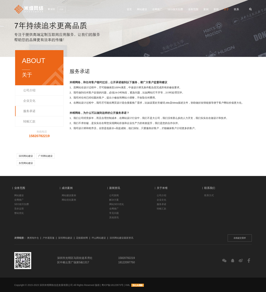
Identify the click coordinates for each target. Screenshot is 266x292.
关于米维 (162, 188)
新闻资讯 (114, 188)
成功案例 (67, 188)
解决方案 (114, 199)
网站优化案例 (69, 199)
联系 (236, 9)
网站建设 (142, 9)
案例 (205, 9)
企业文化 (29, 100)
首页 (129, 9)
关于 (226, 9)
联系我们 (209, 188)
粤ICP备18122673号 (112, 285)
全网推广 (157, 9)
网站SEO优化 (116, 204)
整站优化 (19, 213)
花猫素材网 (82, 237)
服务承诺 (29, 111)
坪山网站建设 (99, 237)
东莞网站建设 (26, 163)
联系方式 (209, 195)
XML (127, 285)
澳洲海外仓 (33, 237)
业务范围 (193, 9)
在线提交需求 (240, 238)
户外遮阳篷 (48, 237)
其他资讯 (114, 217)
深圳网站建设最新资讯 (121, 237)
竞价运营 (19, 208)
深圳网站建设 (26, 156)
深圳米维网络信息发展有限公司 (56, 285)
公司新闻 (114, 195)
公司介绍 (29, 90)
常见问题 (114, 213)
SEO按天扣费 (175, 9)
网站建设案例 (69, 195)
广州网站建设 (45, 156)
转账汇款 (29, 121)
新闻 (216, 9)
